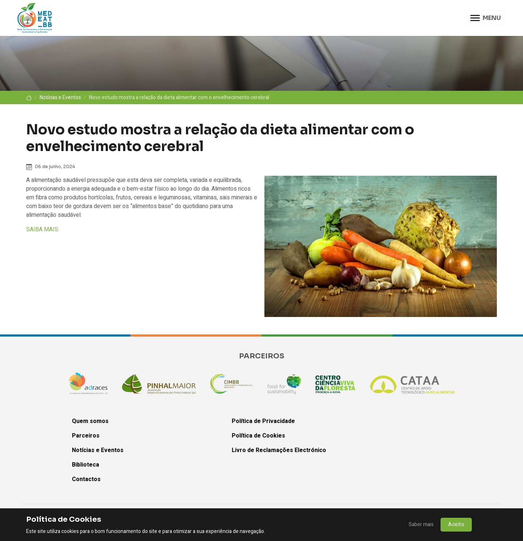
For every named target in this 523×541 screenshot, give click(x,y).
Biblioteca (85, 464)
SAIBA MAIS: (42, 229)
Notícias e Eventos (60, 97)
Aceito (456, 524)
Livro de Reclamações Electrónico (279, 450)
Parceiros (86, 435)
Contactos (86, 479)
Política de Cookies (258, 435)
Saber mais (421, 524)
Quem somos (90, 421)
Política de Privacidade (263, 421)
